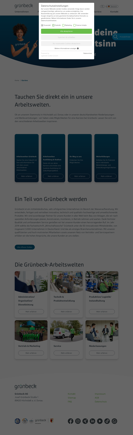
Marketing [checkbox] (68, 25)
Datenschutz (87, 53)
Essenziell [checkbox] (47, 25)
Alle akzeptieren (66, 31)
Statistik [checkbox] (58, 25)
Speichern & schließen (66, 37)
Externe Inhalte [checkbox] (81, 25)
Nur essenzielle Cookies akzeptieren (66, 43)
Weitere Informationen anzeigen (66, 48)
